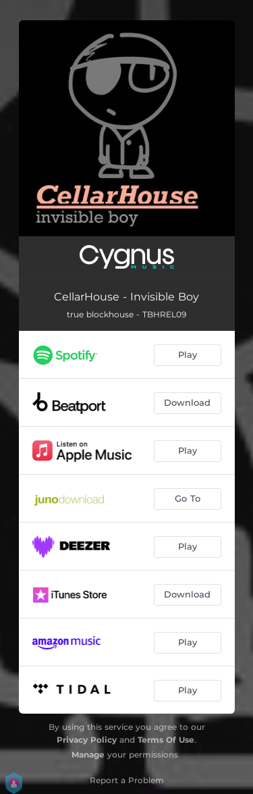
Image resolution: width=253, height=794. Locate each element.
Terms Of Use (166, 740)
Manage (88, 754)
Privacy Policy (87, 740)
